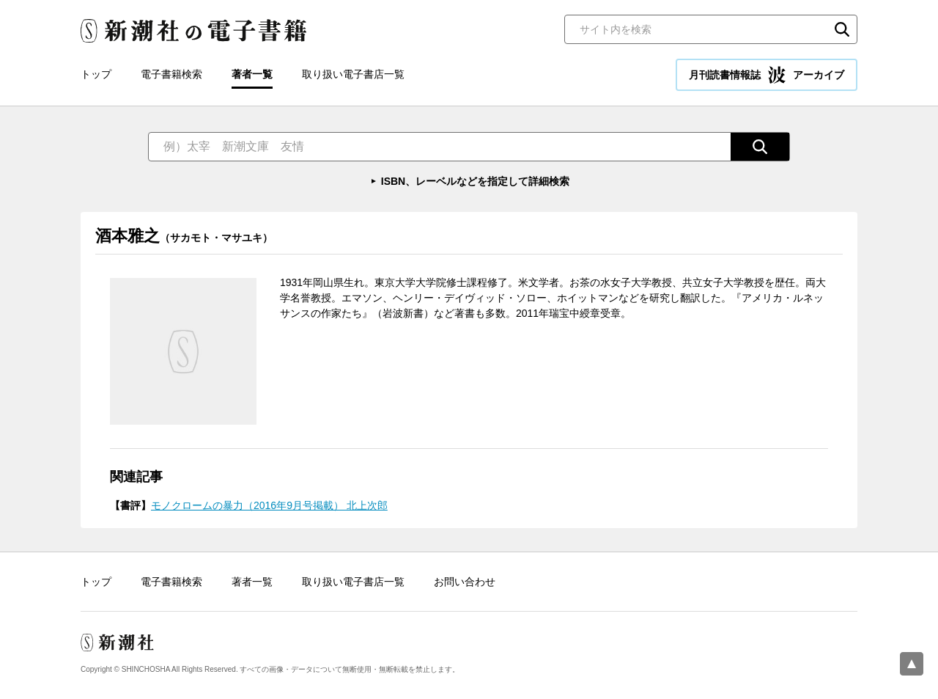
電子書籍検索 (171, 74)
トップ (96, 74)
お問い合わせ (464, 582)
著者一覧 (252, 74)
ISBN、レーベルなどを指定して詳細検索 (475, 181)
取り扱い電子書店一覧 (353, 74)
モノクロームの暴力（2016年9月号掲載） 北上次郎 (269, 505)
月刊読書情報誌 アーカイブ (766, 75)
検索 (842, 29)
